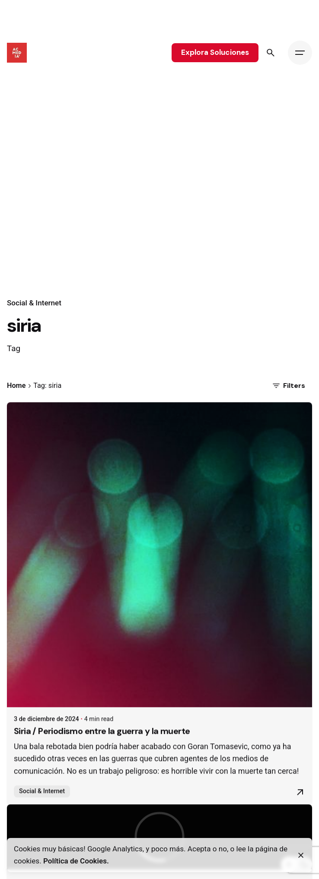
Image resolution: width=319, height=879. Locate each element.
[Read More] (300, 801)
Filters (288, 386)
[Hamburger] (300, 53)
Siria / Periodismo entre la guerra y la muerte (102, 740)
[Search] (270, 53)
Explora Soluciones (215, 52)
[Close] (300, 855)
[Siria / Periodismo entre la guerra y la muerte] (159, 564)
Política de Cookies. (76, 861)
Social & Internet (34, 302)
